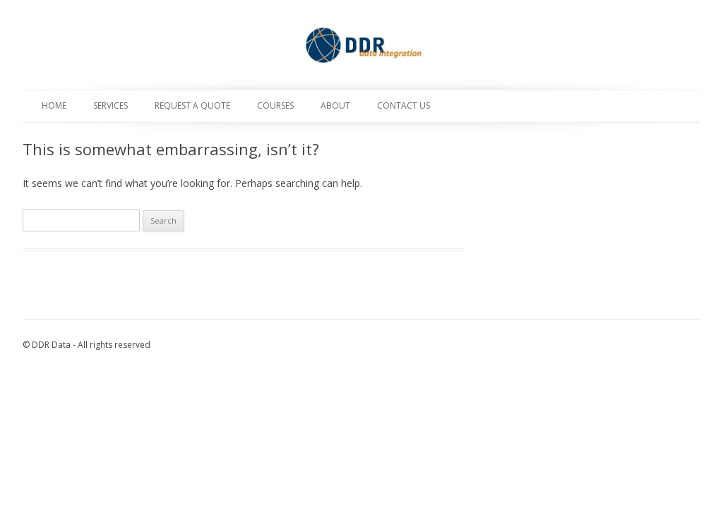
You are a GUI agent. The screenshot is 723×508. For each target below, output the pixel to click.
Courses (275, 105)
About (335, 105)
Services (110, 105)
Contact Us (403, 105)
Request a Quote (192, 105)
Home (54, 105)
